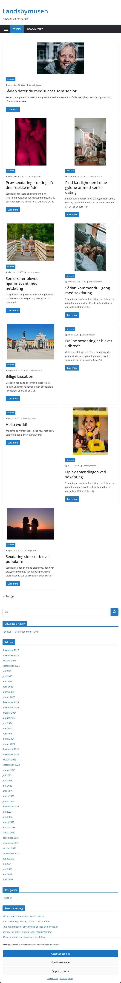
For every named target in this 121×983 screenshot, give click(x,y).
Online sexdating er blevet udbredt (88, 343)
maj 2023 (7, 785)
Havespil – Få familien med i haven (21, 631)
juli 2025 (7, 670)
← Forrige (8, 596)
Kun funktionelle (60, 962)
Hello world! (16, 424)
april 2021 (8, 879)
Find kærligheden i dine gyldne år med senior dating (86, 187)
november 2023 (11, 754)
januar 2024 (9, 743)
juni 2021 (7, 869)
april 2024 (8, 733)
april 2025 (8, 686)
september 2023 (11, 764)
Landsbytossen (35, 85)
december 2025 (11, 650)
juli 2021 (7, 863)
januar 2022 (9, 832)
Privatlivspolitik (66, 978)
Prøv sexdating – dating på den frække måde (29, 185)
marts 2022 (8, 822)
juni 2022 (7, 816)
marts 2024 (8, 738)
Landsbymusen (25, 11)
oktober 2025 (9, 660)
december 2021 (11, 837)
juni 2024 (7, 723)
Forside (17, 29)
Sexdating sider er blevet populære (28, 559)
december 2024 (11, 702)
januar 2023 (9, 801)
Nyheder (10, 79)
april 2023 (8, 790)
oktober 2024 (9, 712)
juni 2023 (7, 780)
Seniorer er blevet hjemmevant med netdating (22, 283)
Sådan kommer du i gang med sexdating (87, 290)
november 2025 (11, 655)
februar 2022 (9, 827)
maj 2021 (7, 874)
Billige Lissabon (19, 376)
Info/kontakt (35, 29)
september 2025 (11, 665)
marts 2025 (8, 691)
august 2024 (9, 717)
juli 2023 (7, 775)
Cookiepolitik (52, 978)
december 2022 (11, 806)
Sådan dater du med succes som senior (41, 90)
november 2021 (11, 842)
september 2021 (11, 853)
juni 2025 (7, 676)
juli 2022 (7, 811)
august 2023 (9, 770)
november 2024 (11, 707)
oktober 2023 (9, 759)
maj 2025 (7, 681)
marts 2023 (8, 796)
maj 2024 (7, 728)
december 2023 (11, 749)
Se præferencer (60, 971)
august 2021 (9, 858)
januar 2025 (9, 697)
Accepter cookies (60, 953)
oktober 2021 (9, 848)
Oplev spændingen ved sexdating (85, 474)
